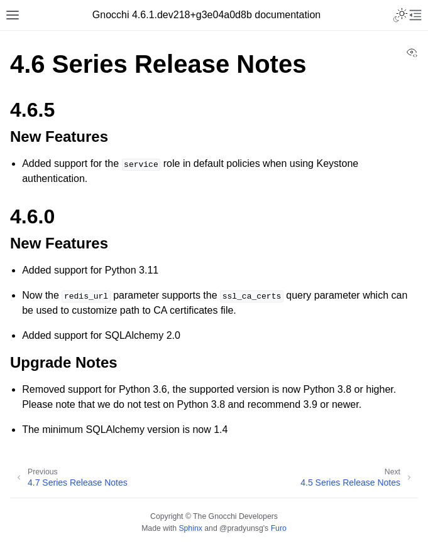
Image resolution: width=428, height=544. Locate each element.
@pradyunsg (241, 528)
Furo (279, 528)
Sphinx (190, 528)
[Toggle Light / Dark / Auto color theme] (400, 15)
